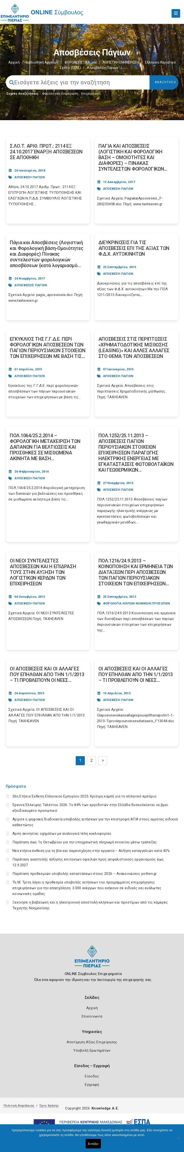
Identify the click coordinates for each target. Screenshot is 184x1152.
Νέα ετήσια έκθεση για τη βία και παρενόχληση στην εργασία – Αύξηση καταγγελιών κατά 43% (91, 851)
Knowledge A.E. (105, 1108)
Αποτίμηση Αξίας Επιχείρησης (92, 1042)
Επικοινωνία (92, 1016)
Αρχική (14, 62)
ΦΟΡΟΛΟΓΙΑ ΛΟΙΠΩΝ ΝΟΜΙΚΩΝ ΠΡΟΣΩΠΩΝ (136, 603)
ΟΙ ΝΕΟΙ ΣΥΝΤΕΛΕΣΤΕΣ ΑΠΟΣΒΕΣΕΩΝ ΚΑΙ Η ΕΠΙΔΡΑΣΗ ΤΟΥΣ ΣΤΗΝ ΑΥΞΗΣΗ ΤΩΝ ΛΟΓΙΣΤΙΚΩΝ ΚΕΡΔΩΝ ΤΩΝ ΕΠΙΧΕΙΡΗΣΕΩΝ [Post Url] (43, 572)
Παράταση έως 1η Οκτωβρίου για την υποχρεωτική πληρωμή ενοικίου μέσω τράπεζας (84, 842)
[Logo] (92, 960)
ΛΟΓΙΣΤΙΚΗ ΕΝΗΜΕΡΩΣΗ (121, 62)
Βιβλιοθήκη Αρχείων (42, 62)
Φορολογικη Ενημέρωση (60, 93)
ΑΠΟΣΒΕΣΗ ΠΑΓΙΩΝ (29, 177)
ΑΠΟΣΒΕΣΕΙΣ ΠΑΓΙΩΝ (30, 285)
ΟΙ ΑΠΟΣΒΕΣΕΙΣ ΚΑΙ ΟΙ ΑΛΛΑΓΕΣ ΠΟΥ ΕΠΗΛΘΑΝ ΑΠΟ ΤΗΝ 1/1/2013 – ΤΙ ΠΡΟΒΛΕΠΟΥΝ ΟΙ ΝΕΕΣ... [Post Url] (47, 674)
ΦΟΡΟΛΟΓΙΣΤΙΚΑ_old (80, 62)
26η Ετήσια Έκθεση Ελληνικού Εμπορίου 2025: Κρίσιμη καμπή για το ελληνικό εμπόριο (84, 796)
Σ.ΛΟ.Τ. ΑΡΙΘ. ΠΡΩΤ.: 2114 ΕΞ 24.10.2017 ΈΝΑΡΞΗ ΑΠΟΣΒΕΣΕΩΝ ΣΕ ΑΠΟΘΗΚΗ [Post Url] (46, 151)
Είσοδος (92, 1076)
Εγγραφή (92, 1084)
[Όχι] (178, 1140)
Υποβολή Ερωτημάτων (91, 1050)
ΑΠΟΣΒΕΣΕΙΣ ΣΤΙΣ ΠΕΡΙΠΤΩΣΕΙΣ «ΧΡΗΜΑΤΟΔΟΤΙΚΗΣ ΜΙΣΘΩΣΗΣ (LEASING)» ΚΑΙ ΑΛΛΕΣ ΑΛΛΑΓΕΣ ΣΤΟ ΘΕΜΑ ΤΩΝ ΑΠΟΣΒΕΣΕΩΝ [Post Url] (134, 347)
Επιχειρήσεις (91, 93)
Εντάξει (93, 1144)
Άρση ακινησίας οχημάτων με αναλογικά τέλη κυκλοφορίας (61, 833)
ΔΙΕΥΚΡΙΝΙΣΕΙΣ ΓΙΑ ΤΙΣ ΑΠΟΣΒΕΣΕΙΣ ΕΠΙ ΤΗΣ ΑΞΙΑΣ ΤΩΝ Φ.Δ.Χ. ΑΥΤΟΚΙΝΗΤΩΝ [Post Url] (134, 248)
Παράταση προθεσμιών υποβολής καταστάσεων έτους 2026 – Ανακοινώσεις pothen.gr (84, 874)
